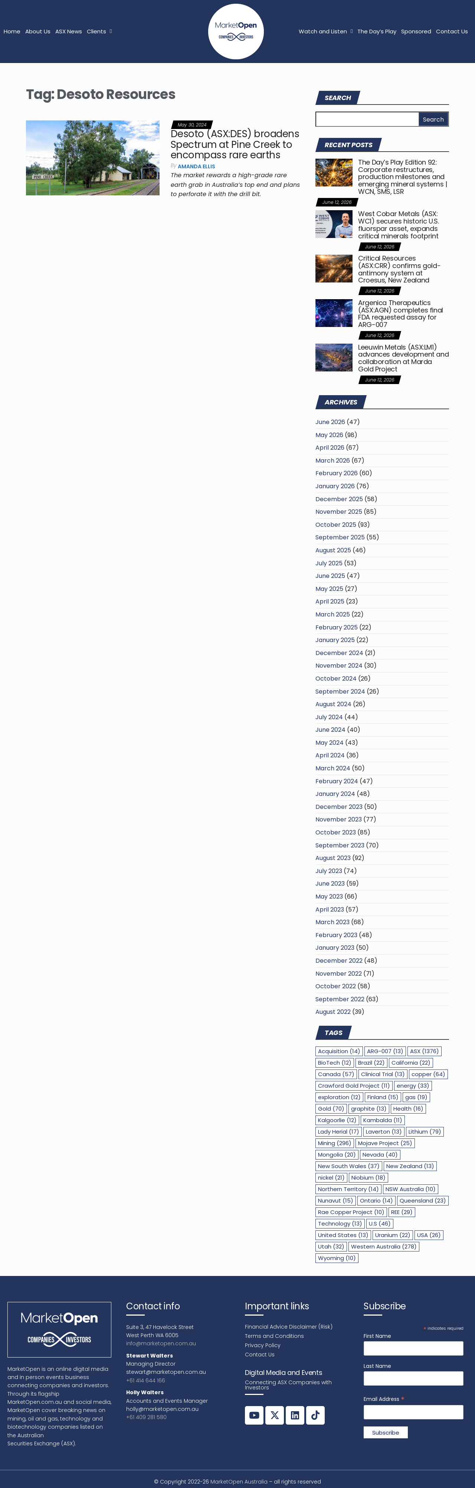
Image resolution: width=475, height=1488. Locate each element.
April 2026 (329, 447)
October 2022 (335, 986)
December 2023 (339, 807)
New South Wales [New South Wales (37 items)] (349, 1166)
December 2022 (339, 960)
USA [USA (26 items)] (429, 1235)
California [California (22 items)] (411, 1063)
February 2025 (336, 627)
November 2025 (338, 511)
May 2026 (329, 435)
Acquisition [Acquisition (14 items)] (339, 1051)
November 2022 (338, 973)
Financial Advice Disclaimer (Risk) (288, 1326)
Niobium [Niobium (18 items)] (368, 1177)
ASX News (68, 31)
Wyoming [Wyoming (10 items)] (337, 1258)
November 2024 (339, 665)
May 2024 (329, 742)
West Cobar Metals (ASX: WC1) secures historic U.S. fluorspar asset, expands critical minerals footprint (398, 224)
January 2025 (335, 640)
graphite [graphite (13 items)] (369, 1108)
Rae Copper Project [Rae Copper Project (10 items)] (351, 1212)
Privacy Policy (263, 1345)
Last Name (377, 1366)
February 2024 (336, 781)
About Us (37, 31)
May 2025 (329, 589)
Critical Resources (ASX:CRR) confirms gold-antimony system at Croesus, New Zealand (399, 269)
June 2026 (330, 422)
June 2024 (330, 729)
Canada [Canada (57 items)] (336, 1074)
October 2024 (336, 678)
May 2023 (329, 896)
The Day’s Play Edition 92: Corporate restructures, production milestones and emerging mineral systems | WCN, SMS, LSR (402, 177)
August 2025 (333, 550)
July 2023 (328, 871)
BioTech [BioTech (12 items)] (334, 1063)
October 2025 (335, 524)
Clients (99, 31)
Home (12, 31)
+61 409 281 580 (146, 1417)
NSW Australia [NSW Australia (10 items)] (411, 1189)
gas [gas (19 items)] (416, 1097)
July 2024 (329, 717)
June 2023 (330, 883)
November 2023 (338, 819)
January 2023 (334, 947)
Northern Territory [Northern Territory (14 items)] (348, 1189)
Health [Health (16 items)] (408, 1108)
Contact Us (452, 31)
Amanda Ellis (196, 166)
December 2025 (339, 499)
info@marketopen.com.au (161, 1343)
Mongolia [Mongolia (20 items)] (337, 1154)
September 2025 (340, 537)
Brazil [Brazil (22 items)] (371, 1063)
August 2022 (333, 1012)
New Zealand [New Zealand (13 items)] (410, 1166)
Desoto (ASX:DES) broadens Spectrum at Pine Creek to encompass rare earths (235, 144)
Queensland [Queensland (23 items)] (423, 1200)
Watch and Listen (326, 31)
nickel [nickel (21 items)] (331, 1177)
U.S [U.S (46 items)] (380, 1223)
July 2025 (329, 563)
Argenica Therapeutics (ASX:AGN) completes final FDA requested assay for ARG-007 (400, 313)
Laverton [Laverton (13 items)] (384, 1131)
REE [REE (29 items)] (402, 1212)
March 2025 (332, 614)
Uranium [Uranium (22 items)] (392, 1235)
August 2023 (333, 858)
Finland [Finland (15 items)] (383, 1097)
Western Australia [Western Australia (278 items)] (384, 1246)
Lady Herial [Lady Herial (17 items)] (338, 1131)
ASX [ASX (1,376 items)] (424, 1051)
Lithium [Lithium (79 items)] (425, 1131)
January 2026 (335, 486)
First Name (377, 1336)
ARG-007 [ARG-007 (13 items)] (385, 1051)
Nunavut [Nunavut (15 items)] (335, 1200)
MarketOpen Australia (239, 1481)
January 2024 (335, 794)
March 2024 (332, 768)
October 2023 (335, 832)
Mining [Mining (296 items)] (334, 1143)
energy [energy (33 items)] (413, 1085)
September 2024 (340, 691)
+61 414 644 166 (145, 1380)
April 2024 (330, 755)
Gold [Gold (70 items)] (331, 1108)
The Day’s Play (376, 31)
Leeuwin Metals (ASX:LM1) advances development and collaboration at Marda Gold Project (403, 358)
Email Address (384, 1399)
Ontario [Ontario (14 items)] (376, 1200)
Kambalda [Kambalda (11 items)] (382, 1120)
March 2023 (332, 922)
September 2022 (339, 999)
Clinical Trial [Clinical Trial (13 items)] (383, 1074)
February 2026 (336, 473)
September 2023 (339, 845)
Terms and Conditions (274, 1336)
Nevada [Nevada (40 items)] (380, 1154)
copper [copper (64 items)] (428, 1074)
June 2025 (330, 576)
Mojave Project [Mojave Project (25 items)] (385, 1143)
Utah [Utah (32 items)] (331, 1246)
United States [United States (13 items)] (343, 1235)
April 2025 (329, 601)
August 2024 (333, 704)
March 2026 (332, 460)
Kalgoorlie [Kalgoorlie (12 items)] (337, 1120)
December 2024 (339, 653)
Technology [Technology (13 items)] (340, 1223)
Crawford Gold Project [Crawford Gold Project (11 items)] (354, 1085)
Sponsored (416, 31)
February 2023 (336, 935)
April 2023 (329, 909)
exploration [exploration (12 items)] (339, 1097)
